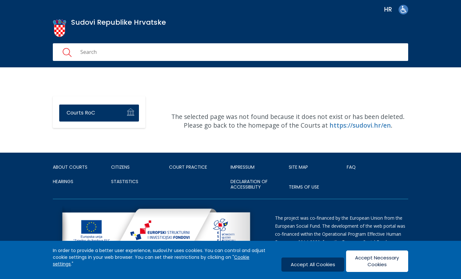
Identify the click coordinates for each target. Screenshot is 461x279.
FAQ (351, 167)
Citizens (120, 167)
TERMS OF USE (304, 187)
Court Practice (188, 167)
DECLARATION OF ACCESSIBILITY (249, 184)
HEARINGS (63, 181)
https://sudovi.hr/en (360, 125)
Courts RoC (81, 112)
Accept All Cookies (313, 264)
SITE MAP (298, 167)
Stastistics (124, 181)
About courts (70, 167)
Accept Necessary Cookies (377, 261)
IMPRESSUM (242, 167)
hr (388, 9)
